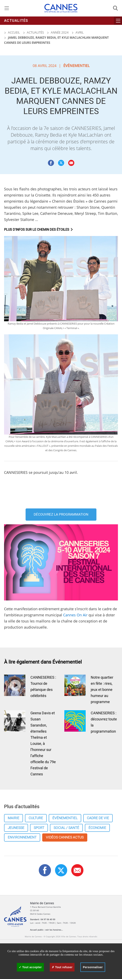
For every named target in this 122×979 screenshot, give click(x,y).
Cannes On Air (75, 614)
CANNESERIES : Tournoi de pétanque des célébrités (43, 687)
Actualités (16, 20)
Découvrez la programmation (61, 514)
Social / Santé (66, 827)
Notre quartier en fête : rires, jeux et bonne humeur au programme (102, 690)
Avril (80, 32)
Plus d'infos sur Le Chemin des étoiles (36, 229)
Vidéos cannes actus (65, 837)
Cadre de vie (98, 818)
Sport (39, 827)
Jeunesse (16, 827)
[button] (71, 163)
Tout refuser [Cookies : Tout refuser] (62, 967)
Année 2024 (60, 32)
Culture (36, 818)
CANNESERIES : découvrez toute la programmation (104, 722)
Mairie (13, 818)
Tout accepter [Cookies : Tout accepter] (30, 967)
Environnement (22, 837)
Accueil (12, 32)
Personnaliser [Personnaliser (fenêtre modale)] (93, 967)
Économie (97, 827)
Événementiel (65, 818)
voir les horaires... (54, 929)
